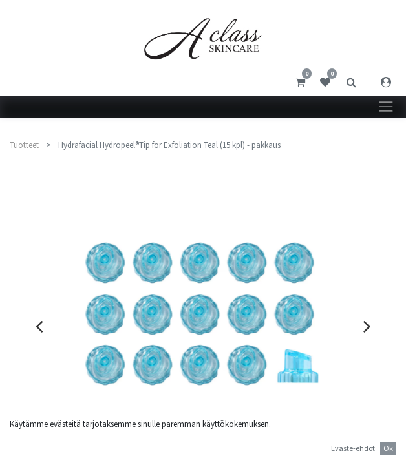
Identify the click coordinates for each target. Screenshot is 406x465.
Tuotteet (24, 145)
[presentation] (39, 326)
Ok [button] (388, 448)
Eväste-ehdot (353, 448)
